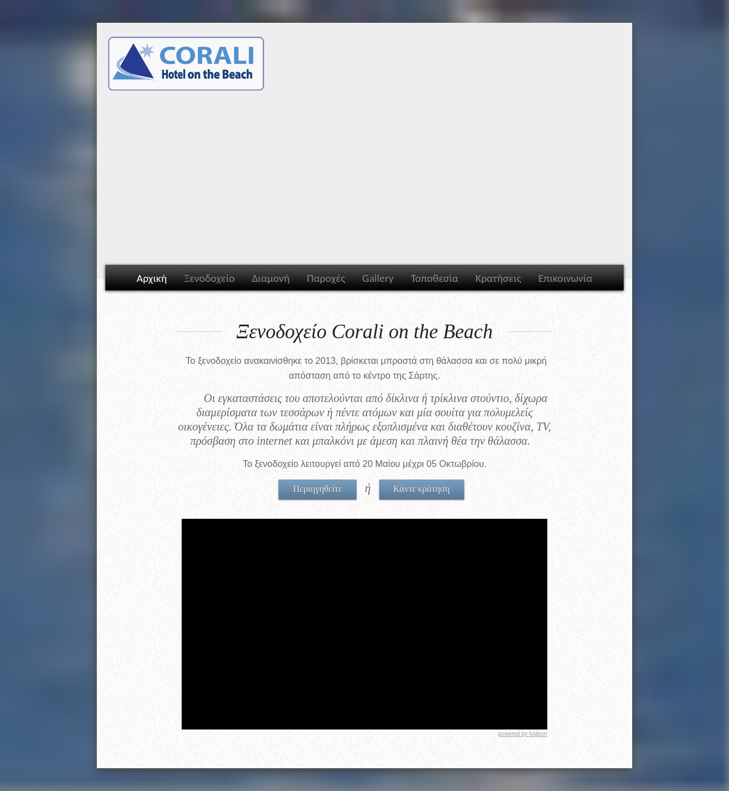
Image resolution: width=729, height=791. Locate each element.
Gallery (378, 278)
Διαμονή (270, 278)
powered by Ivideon (522, 734)
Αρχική (152, 278)
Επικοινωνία (565, 278)
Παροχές (326, 278)
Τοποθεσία (434, 278)
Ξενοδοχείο (209, 278)
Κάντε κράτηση (422, 488)
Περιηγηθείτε (317, 488)
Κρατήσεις (498, 278)
